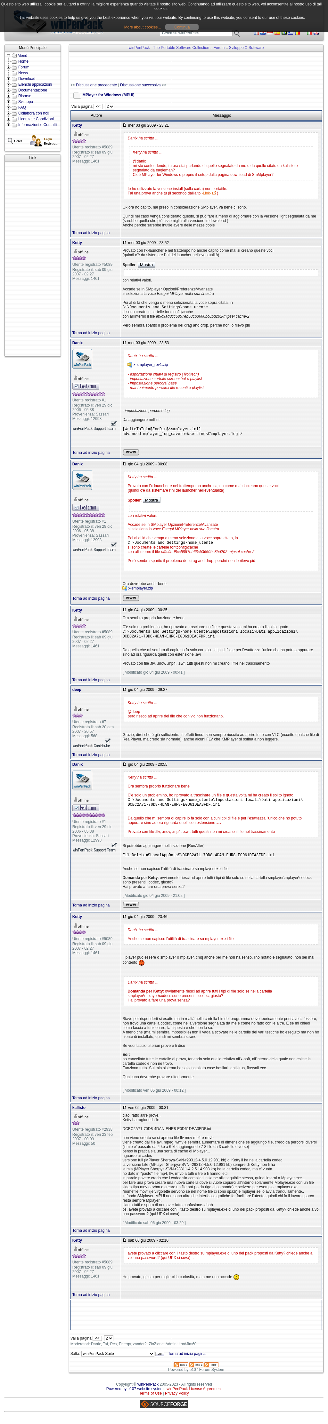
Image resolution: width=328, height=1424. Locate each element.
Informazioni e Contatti (37, 125)
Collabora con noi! (33, 113)
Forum (23, 67)
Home (23, 61)
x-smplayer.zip (140, 591)
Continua (182, 27)
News (23, 73)
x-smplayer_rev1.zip (151, 365)
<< (98, 106)
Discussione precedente (96, 85)
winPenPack (148, 1391)
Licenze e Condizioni (36, 119)
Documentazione (32, 90)
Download (26, 78)
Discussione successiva (140, 85)
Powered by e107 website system (135, 1396)
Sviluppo (25, 101)
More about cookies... (142, 27)
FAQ (22, 107)
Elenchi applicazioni (35, 84)
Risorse (24, 96)
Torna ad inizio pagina (91, 233)
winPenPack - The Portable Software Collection (168, 47)
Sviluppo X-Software (246, 47)
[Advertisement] (32, 259)
